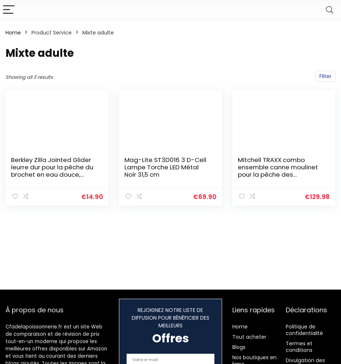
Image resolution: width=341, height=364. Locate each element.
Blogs (239, 347)
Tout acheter (249, 337)
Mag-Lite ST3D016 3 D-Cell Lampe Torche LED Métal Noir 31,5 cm (165, 167)
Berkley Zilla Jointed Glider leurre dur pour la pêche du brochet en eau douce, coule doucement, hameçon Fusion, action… (52, 174)
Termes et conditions (299, 347)
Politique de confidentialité (304, 330)
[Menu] (9, 10)
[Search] (329, 10)
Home (13, 32)
